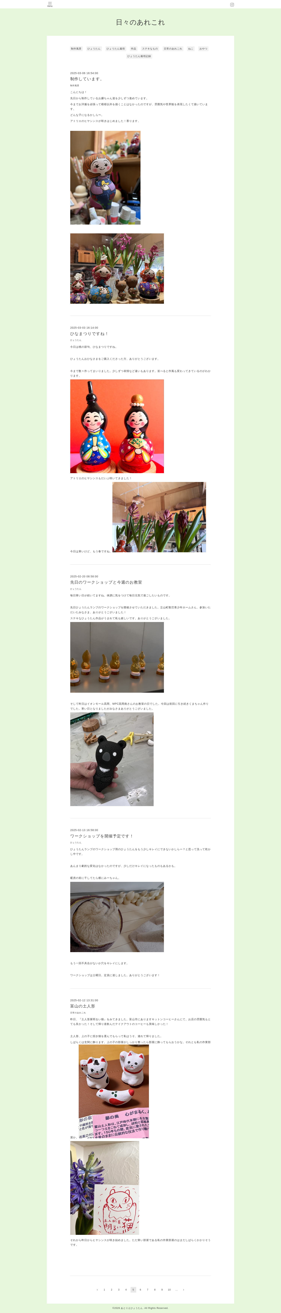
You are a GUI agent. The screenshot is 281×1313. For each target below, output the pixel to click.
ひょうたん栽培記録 (139, 56)
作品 (133, 48)
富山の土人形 (82, 1006)
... (176, 1289)
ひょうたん (94, 48)
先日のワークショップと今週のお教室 (106, 582)
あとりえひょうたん (132, 1308)
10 (169, 1289)
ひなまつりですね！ (89, 333)
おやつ (203, 48)
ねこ (191, 48)
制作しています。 (87, 79)
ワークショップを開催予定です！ (102, 836)
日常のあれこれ (173, 48)
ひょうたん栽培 (116, 48)
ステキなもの (150, 48)
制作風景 (76, 48)
